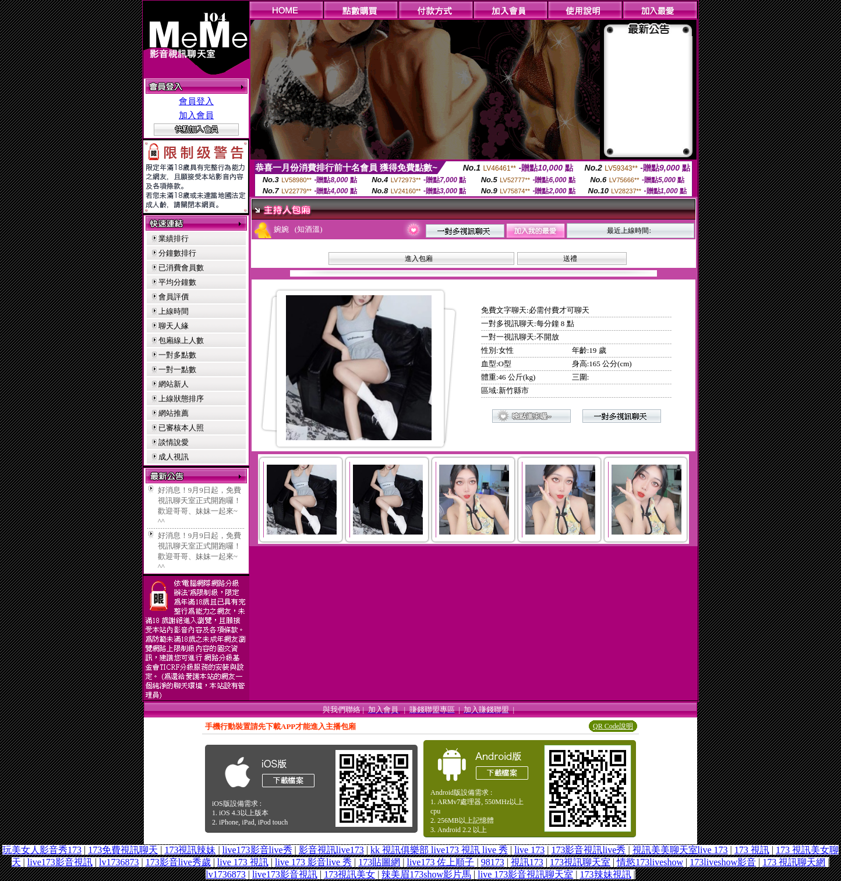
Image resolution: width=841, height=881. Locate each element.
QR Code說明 (613, 726)
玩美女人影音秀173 (42, 850)
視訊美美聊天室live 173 (680, 850)
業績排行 (173, 238)
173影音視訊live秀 (588, 850)
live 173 (529, 850)
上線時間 (173, 311)
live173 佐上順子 (440, 862)
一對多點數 (177, 355)
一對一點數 (177, 369)
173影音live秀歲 (178, 862)
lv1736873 (119, 862)
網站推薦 (173, 413)
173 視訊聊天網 (793, 862)
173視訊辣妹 (189, 850)
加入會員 (196, 115)
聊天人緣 (173, 325)
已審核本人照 (181, 427)
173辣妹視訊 (605, 874)
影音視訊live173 (331, 850)
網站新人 (173, 384)
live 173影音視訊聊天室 (525, 874)
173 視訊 (751, 850)
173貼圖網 (379, 862)
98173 (492, 862)
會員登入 (196, 101)
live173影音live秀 (257, 850)
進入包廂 (419, 258)
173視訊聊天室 (580, 862)
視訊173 (527, 862)
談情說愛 (173, 442)
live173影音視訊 (60, 862)
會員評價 (173, 296)
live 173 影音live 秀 (313, 862)
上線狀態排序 (181, 398)
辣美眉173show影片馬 (426, 874)
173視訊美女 (349, 874)
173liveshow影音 (723, 862)
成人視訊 (173, 456)
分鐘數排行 (177, 253)
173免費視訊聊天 (123, 850)
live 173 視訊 (242, 862)
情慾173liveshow (650, 862)
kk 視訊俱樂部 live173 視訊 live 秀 (439, 850)
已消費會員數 (181, 267)
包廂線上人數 (181, 340)
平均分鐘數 (177, 282)
